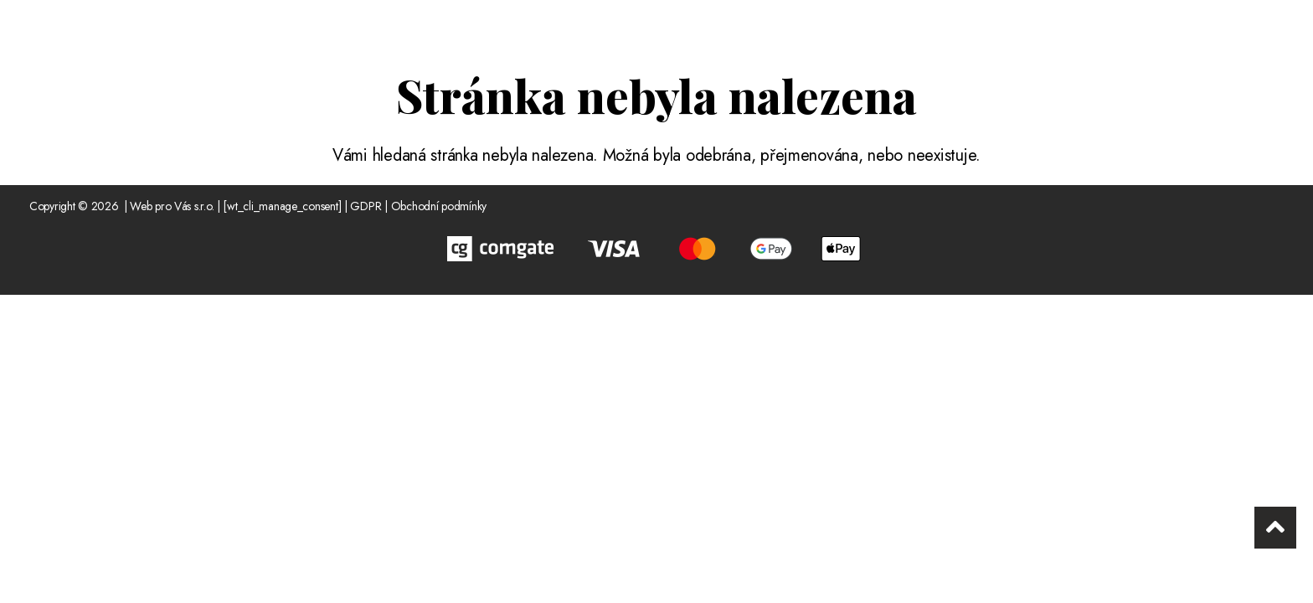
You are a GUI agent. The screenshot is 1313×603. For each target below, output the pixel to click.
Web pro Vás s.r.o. (172, 206)
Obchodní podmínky (439, 206)
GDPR (365, 206)
